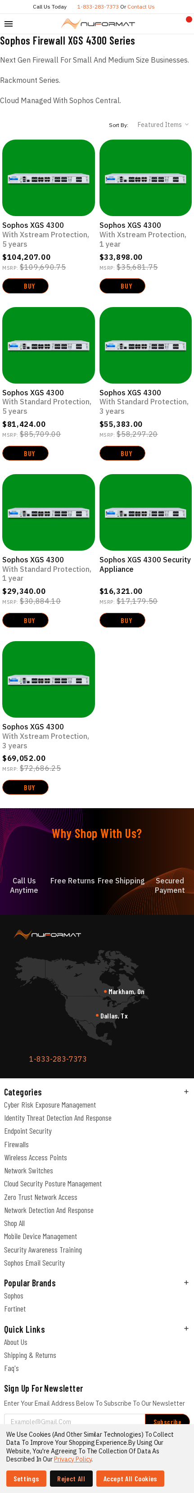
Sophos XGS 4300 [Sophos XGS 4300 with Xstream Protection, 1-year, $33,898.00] (145, 235)
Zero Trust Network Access (40, 1197)
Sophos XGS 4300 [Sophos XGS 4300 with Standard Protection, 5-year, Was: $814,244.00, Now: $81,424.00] (48, 402)
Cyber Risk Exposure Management (50, 1104)
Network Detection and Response (49, 1210)
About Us (15, 1342)
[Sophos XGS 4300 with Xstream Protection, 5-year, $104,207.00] (48, 178)
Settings (26, 1478)
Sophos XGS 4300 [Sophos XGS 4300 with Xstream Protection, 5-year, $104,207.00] (48, 235)
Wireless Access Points (35, 1157)
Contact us (141, 6)
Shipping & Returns (30, 1355)
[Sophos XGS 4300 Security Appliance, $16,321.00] (145, 512)
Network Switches (28, 1170)
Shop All (14, 1223)
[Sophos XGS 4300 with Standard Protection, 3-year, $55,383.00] (145, 345)
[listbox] (164, 125)
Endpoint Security (28, 1131)
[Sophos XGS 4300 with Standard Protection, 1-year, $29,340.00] (48, 512)
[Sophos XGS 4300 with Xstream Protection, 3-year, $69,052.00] (48, 679)
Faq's (11, 1368)
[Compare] (172, 24)
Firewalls (16, 1144)
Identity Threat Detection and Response (58, 1117)
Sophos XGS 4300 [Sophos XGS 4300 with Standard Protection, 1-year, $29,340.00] (48, 569)
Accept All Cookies (131, 1478)
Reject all (71, 1478)
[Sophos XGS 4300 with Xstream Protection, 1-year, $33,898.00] (145, 178)
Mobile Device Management (40, 1236)
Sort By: (118, 125)
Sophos (13, 1295)
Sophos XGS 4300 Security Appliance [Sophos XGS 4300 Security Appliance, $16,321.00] (145, 564)
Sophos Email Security (34, 1262)
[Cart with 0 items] (185, 24)
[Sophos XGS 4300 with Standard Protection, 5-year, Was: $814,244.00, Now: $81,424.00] (48, 345)
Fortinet (15, 1308)
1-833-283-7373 (98, 6)
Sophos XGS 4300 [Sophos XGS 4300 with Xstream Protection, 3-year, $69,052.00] (48, 736)
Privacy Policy (72, 1459)
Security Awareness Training (43, 1249)
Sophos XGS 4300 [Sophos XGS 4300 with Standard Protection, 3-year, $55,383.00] (145, 402)
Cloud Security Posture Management (53, 1183)
